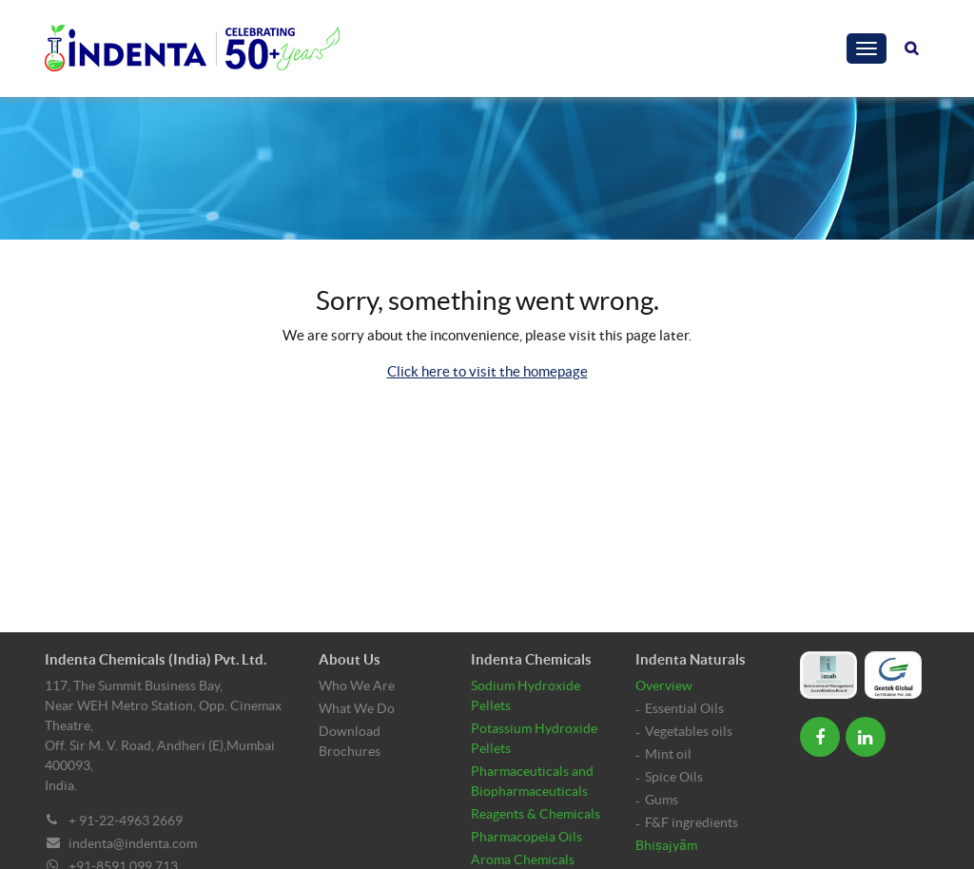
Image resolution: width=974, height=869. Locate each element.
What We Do (357, 708)
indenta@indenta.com (132, 843)
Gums (661, 799)
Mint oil (668, 754)
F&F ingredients (691, 822)
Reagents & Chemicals (535, 813)
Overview (663, 685)
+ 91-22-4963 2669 (125, 820)
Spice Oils (674, 776)
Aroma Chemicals (523, 859)
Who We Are (357, 685)
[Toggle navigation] (866, 48)
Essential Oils (684, 708)
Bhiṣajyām (666, 845)
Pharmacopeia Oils (526, 836)
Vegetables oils (688, 731)
